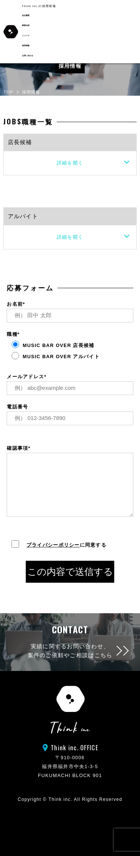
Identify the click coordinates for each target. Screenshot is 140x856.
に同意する (56, 545)
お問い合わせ (27, 56)
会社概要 (25, 15)
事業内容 (25, 25)
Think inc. (60, 799)
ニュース (25, 35)
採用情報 (25, 46)
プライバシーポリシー (53, 545)
